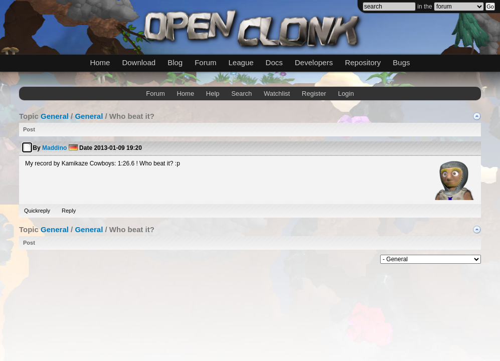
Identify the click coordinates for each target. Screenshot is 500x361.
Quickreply (37, 211)
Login (346, 93)
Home (100, 62)
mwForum (171, 257)
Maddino (54, 147)
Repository (363, 62)
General (55, 116)
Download (138, 62)
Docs (274, 62)
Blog (175, 62)
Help (213, 93)
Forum (205, 62)
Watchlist (277, 93)
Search (241, 93)
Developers (314, 62)
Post (29, 129)
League (241, 62)
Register (314, 93)
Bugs (401, 62)
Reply (69, 211)
